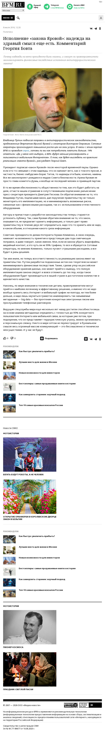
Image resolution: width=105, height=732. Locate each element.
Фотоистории (11, 433)
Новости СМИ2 (10, 428)
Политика (8, 32)
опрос (26, 150)
